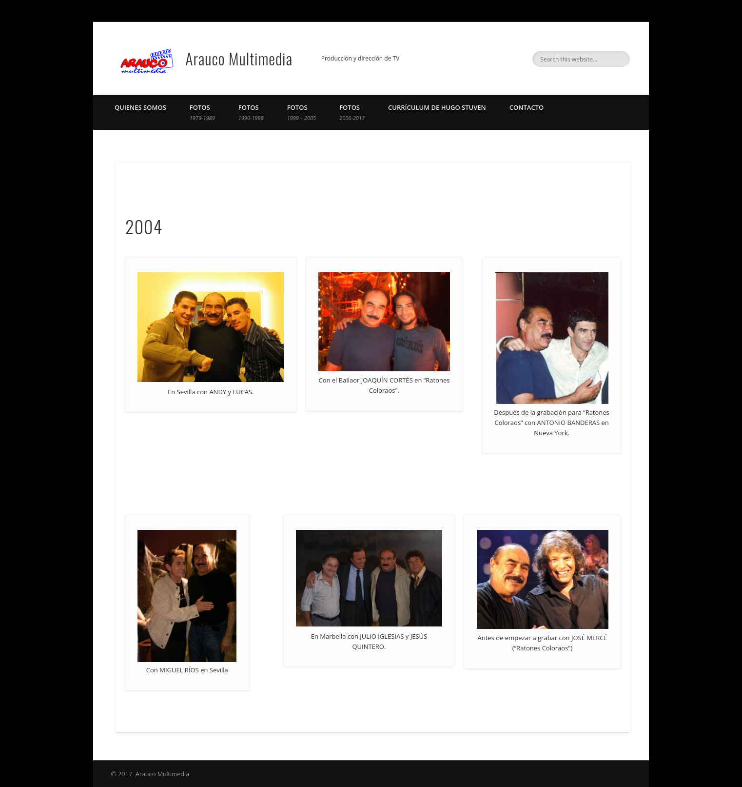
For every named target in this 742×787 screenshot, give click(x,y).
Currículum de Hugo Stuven (437, 107)
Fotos (202, 112)
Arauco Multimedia (239, 58)
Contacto (526, 107)
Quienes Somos (140, 107)
